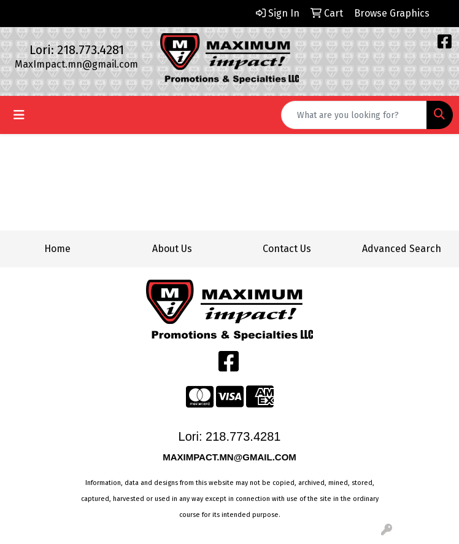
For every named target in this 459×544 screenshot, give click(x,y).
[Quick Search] (354, 115)
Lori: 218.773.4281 (76, 49)
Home (57, 248)
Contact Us (287, 248)
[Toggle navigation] (19, 115)
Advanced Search (401, 248)
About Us (172, 248)
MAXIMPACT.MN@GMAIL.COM (231, 457)
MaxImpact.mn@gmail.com (76, 64)
